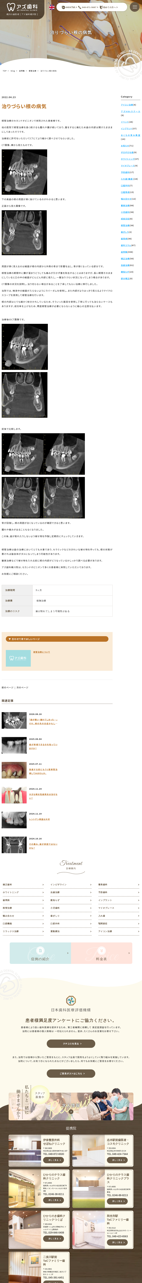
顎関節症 (103, 850)
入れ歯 (102, 842)
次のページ (23, 687)
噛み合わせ (9, 842)
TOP (5, 71)
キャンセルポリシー (78, 1266)
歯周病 (6, 826)
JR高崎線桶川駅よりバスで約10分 (36, 1272)
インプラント (105, 826)
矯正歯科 (7, 810)
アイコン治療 (105, 858)
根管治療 (32, 71)
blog (13, 71)
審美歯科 (103, 810)
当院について (75, 1229)
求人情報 (118, 1234)
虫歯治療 (55, 818)
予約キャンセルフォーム (123, 1244)
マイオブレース (106, 834)
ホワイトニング (11, 818)
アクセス (73, 1260)
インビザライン (59, 810)
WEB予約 (68, 7)
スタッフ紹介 (75, 1238)
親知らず (55, 826)
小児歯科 (55, 834)
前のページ (8, 687)
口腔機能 (7, 850)
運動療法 (55, 858)
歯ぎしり (55, 842)
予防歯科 (103, 818)
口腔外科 (55, 850)
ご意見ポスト (120, 1238)
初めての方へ (107, 7)
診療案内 (73, 1247)
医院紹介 (73, 1243)
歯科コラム (119, 1229)
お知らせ (118, 1225)
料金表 (72, 1256)
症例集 (22, 71)
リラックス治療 (11, 858)
